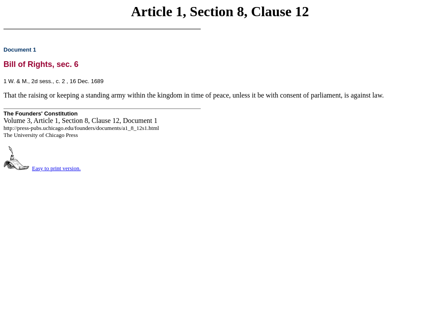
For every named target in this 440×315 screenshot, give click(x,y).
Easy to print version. (56, 168)
